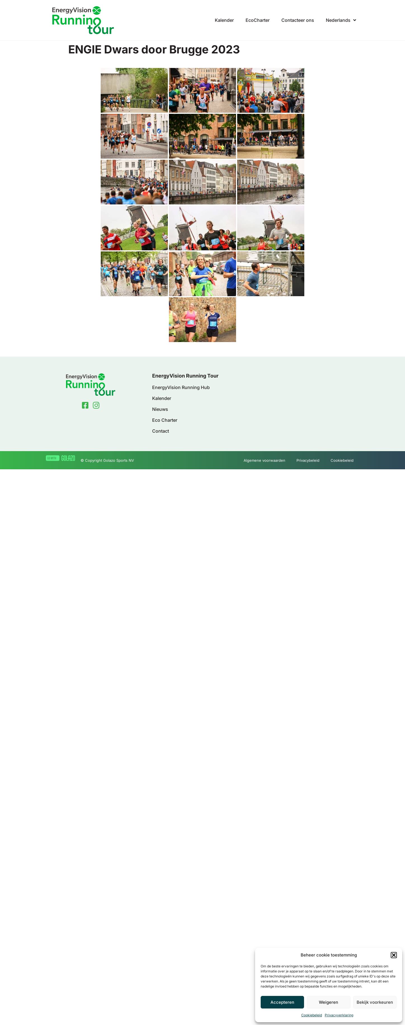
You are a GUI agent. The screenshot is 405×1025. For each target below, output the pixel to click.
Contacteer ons (297, 20)
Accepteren (282, 1002)
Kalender (224, 20)
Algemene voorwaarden (264, 460)
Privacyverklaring (339, 1015)
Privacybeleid (307, 460)
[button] (394, 955)
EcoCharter (258, 20)
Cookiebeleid (311, 1015)
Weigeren (328, 1002)
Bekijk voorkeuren (375, 1002)
